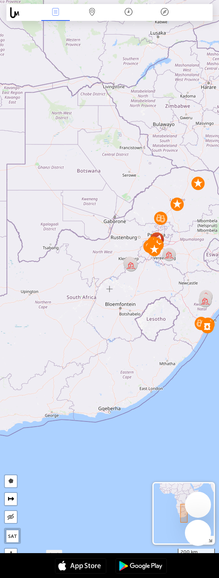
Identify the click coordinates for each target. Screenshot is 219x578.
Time (128, 13)
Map (92, 13)
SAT (12, 536)
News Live (56, 13)
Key (165, 13)
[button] (207, 326)
